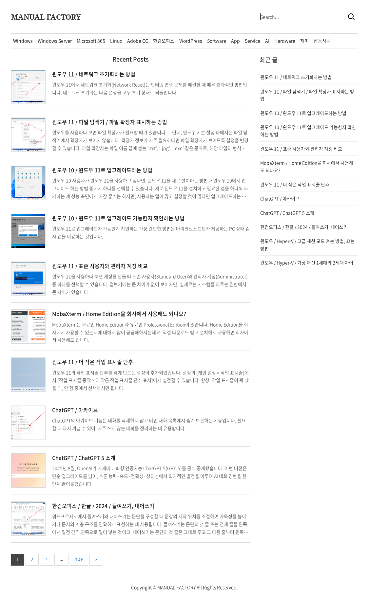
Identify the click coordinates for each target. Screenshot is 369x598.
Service (252, 40)
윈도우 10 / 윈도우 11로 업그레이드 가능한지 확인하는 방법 (118, 218)
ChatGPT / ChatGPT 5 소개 (83, 458)
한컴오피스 (163, 40)
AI (267, 40)
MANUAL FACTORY (46, 17)
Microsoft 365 (91, 40)
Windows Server (55, 40)
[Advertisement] (309, 317)
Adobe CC (137, 40)
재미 (304, 40)
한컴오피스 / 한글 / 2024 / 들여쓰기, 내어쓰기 (103, 506)
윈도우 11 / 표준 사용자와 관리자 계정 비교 (100, 266)
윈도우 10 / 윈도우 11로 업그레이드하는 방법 (102, 170)
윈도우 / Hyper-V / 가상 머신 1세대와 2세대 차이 (306, 262)
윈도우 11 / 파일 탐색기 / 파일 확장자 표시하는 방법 (109, 122)
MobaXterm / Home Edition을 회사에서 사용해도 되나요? (119, 313)
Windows (23, 40)
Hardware (284, 40)
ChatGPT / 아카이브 (75, 410)
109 (79, 559)
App (235, 40)
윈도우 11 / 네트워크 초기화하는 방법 (93, 74)
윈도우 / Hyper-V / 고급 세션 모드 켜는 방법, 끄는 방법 (307, 244)
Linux (116, 40)
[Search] (351, 16)
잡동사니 (322, 40)
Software (216, 40)
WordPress (190, 40)
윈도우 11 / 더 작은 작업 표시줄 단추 (92, 362)
